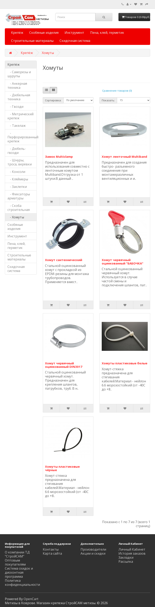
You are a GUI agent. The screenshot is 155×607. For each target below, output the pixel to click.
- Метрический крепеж (20, 116)
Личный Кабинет (131, 549)
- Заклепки (17, 186)
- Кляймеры (17, 179)
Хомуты (48, 53)
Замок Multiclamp (59, 156)
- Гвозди (15, 106)
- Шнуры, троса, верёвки (19, 162)
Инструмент (74, 32)
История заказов (132, 553)
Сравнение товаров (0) (117, 90)
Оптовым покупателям (15, 562)
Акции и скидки (93, 553)
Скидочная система (75, 40)
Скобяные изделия (44, 32)
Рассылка (125, 561)
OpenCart (31, 599)
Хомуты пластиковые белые (124, 363)
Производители (93, 549)
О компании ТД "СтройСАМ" (17, 554)
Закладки (125, 557)
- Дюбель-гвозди (16, 150)
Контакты (51, 549)
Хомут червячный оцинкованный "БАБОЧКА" (122, 261)
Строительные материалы (32, 40)
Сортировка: (53, 100)
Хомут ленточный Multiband (124, 156)
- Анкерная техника (17, 85)
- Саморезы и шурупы (19, 74)
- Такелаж (16, 125)
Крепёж (17, 32)
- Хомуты (15, 217)
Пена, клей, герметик (107, 32)
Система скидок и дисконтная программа (19, 572)
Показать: (108, 100)
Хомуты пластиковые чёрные (62, 468)
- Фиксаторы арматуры (18, 196)
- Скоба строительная (18, 207)
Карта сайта (52, 553)
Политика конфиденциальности (22, 582)
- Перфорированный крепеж (22, 137)
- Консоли (16, 171)
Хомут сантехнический (63, 260)
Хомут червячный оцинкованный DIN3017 (63, 365)
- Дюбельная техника (18, 97)
